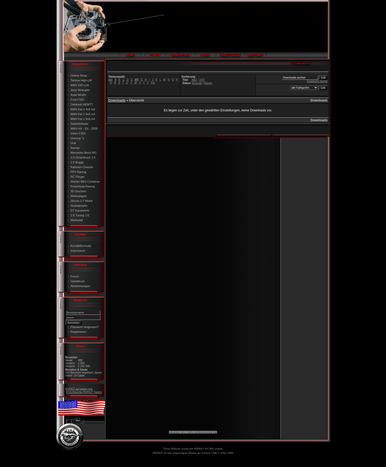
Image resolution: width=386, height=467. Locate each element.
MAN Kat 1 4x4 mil (82, 109)
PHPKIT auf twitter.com (79, 388)
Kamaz (75, 147)
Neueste (197, 83)
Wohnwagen (78, 196)
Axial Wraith (78, 94)
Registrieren (78, 331)
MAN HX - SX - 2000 (84, 128)
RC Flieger (77, 176)
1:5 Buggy (77, 162)
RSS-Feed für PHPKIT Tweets (84, 392)
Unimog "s (77, 138)
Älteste (208, 83)
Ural (73, 143)
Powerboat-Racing (82, 186)
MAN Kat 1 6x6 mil (82, 114)
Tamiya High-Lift (81, 80)
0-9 (153, 82)
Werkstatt (76, 220)
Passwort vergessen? (84, 327)
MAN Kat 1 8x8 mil (82, 118)
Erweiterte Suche (317, 81)
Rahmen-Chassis (81, 167)
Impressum (77, 250)
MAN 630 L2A (79, 85)
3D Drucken (78, 191)
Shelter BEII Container (85, 181)
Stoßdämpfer (79, 205)
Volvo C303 (78, 133)
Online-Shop (78, 75)
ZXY (202, 79)
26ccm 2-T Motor (81, 200)
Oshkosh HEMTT (81, 104)
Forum (74, 276)
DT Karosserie (79, 210)
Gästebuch (77, 281)
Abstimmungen (80, 286)
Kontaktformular (80, 245)
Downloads (116, 100)
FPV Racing (78, 172)
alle (110, 79)
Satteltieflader (79, 123)
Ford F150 (77, 99)
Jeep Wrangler (80, 90)
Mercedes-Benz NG (83, 152)
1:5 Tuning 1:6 (79, 215)
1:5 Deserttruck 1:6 (82, 157)
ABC (194, 79)
